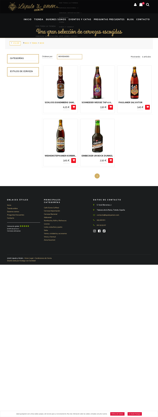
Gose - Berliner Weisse (21, 215)
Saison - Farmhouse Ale (22, 280)
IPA (14, 220)
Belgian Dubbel (18, 177)
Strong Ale (17, 318)
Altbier (15, 155)
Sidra (14, 81)
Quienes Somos (68, 19)
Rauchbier (16, 269)
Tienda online (12, 360)
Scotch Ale (17, 291)
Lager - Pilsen (18, 237)
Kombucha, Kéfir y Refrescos (19, 93)
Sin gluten (16, 302)
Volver (15, 43)
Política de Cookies (117, 414)
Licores (15, 105)
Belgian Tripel (18, 182)
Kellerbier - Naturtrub (21, 226)
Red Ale (15, 274)
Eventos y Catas (89, 19)
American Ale (18, 161)
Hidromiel (16, 75)
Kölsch (15, 231)
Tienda (53, 19)
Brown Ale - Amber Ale (22, 204)
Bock (42, 43)
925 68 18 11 (99, 371)
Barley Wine (17, 171)
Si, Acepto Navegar (135, 414)
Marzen (15, 247)
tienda (34, 43)
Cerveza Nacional (20, 64)
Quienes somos (13, 363)
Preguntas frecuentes (15, 366)
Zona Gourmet (18, 111)
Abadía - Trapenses (20, 150)
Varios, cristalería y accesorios (19, 123)
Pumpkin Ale (17, 258)
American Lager (19, 166)
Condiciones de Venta (43, 410)
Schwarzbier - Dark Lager (23, 285)
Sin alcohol (17, 296)
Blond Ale (16, 193)
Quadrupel (16, 264)
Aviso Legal (29, 410)
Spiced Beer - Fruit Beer (22, 307)
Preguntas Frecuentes (114, 19)
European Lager (19, 209)
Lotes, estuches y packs (22, 116)
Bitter (15, 188)
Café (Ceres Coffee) (20, 100)
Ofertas (15, 130)
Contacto (144, 19)
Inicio (43, 19)
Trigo (14, 323)
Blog (133, 19)
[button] (52, 362)
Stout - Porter (18, 312)
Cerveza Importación (22, 70)
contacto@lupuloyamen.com (106, 366)
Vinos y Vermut (19, 86)
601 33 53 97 (99, 376)
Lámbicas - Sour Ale (20, 242)
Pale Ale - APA (18, 253)
